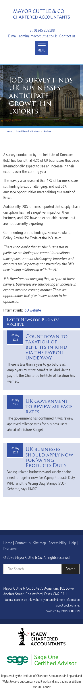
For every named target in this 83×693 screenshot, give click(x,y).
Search (70, 568)
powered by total (63, 611)
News (9, 131)
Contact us (67, 36)
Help (72, 543)
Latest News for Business (28, 131)
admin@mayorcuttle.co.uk (38, 36)
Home (7, 543)
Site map (39, 543)
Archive (47, 131)
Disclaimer (11, 548)
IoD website (32, 310)
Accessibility (57, 543)
